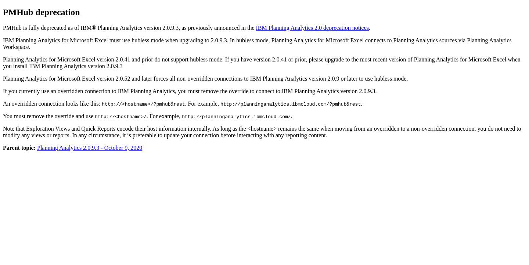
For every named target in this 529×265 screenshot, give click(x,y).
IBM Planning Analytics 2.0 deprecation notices (312, 28)
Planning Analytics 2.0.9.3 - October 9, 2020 (89, 148)
